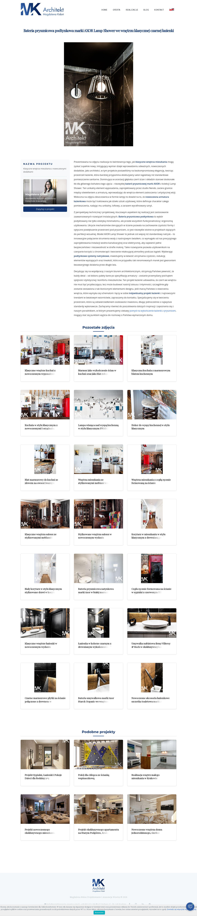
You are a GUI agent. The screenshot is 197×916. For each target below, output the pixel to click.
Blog (146, 10)
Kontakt (159, 10)
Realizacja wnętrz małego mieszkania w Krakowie (145, 776)
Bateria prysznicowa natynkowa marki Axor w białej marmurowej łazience (96, 592)
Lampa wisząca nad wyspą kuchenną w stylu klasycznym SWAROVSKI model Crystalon (98, 428)
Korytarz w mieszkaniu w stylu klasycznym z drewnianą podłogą (149, 536)
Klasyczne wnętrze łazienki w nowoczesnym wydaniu (41, 645)
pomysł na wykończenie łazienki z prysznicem (153, 310)
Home (104, 10)
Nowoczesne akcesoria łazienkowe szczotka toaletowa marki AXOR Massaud (150, 701)
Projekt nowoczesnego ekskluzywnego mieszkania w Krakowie (41, 833)
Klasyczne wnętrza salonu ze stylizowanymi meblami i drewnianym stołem (40, 537)
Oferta (116, 10)
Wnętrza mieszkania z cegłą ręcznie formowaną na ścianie (151, 481)
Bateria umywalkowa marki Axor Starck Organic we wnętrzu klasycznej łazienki (96, 701)
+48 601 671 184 (88, 904)
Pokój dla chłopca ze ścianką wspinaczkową (93, 776)
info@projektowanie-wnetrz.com (62, 904)
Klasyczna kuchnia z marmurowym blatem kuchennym (150, 372)
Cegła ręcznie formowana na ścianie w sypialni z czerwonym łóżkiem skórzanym (151, 592)
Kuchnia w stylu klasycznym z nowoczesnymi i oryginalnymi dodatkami (41, 428)
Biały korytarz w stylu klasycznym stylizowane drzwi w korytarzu (43, 590)
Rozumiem (99, 913)
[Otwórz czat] (190, 906)
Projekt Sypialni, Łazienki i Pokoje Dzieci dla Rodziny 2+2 (43, 776)
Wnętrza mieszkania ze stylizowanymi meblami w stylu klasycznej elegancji (95, 483)
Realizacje (132, 10)
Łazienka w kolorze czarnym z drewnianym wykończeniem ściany (97, 645)
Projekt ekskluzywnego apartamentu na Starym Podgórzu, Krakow (98, 831)
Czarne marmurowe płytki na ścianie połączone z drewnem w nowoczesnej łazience (45, 701)
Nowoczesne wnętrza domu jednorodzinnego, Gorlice (146, 831)
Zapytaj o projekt (45, 209)
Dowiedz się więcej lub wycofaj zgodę (181, 909)
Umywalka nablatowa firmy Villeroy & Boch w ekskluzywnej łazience (150, 645)
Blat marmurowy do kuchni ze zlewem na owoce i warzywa (41, 481)
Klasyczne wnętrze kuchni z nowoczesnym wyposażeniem (41, 372)
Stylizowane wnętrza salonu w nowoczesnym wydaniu (95, 536)
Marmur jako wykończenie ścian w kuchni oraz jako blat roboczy (97, 372)
